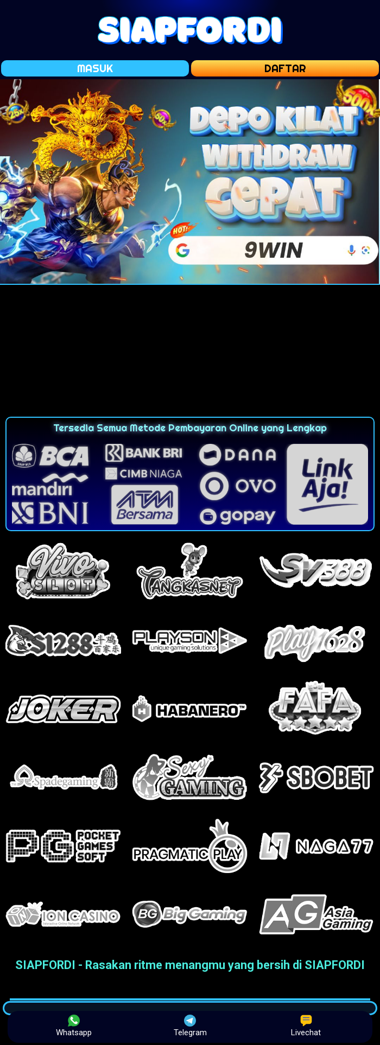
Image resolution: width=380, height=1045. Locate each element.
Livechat (306, 1026)
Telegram (190, 1026)
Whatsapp (74, 1026)
